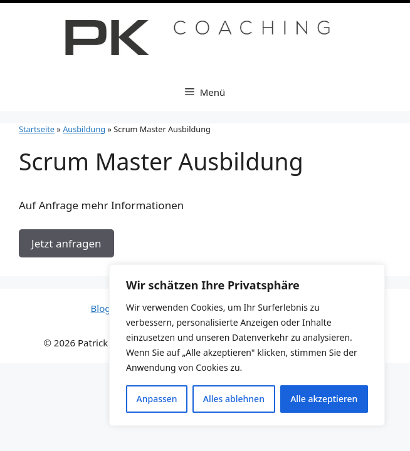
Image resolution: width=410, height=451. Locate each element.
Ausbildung (84, 129)
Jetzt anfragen (66, 243)
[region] (247, 345)
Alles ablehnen (234, 399)
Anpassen (157, 399)
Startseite (37, 129)
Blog (102, 308)
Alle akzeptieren (323, 399)
